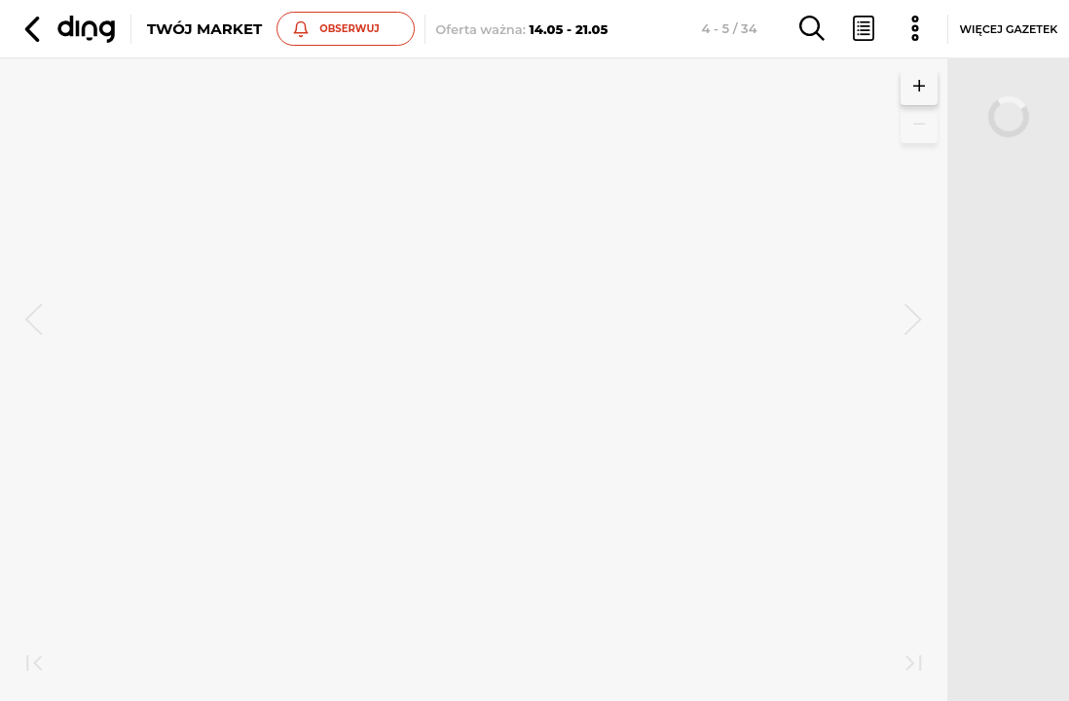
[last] (913, 665)
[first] (34, 665)
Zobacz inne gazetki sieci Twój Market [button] (253, 398)
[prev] (34, 321)
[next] (913, 321)
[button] (67, 29)
